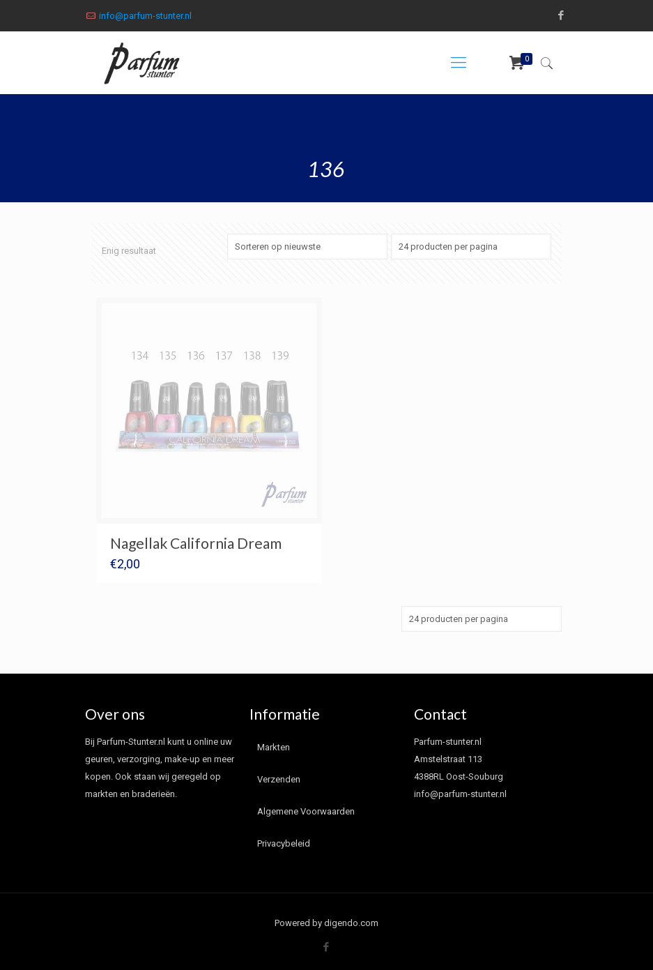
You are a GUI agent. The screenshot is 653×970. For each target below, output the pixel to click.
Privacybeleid (283, 843)
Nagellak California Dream (196, 543)
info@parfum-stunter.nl (145, 15)
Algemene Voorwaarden (306, 811)
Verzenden (278, 779)
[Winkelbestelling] (307, 246)
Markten (273, 747)
